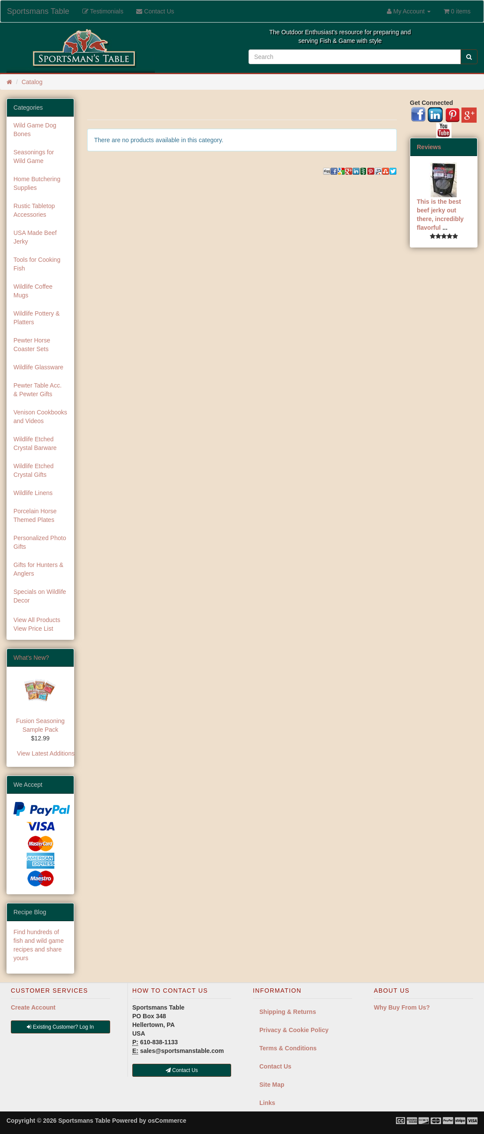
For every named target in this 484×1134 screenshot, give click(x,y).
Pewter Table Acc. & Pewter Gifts (37, 390)
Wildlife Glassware (38, 367)
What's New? (31, 657)
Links (267, 1102)
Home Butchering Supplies (36, 183)
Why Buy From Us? (402, 1007)
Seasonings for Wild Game (33, 156)
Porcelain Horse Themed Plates (35, 515)
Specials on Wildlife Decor (39, 596)
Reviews (429, 146)
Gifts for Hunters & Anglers (38, 569)
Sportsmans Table (38, 11)
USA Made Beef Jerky (35, 237)
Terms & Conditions (288, 1048)
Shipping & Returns (287, 1011)
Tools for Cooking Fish (36, 264)
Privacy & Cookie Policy (294, 1029)
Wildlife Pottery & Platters (36, 318)
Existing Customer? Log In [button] (60, 1027)
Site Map (272, 1084)
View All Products (36, 619)
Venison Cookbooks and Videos (40, 416)
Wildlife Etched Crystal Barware (35, 443)
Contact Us (275, 1066)
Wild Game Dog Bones (34, 129)
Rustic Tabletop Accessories (34, 210)
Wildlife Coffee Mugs (32, 291)
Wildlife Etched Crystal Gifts (33, 470)
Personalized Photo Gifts (39, 542)
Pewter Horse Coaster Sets (31, 344)
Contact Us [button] (182, 1070)
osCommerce (167, 1120)
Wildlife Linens (32, 492)
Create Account (33, 1007)
